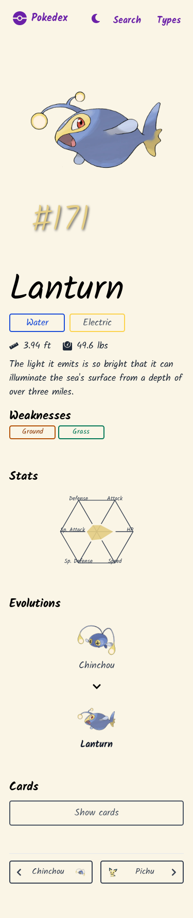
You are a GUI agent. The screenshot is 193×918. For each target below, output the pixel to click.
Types (169, 20)
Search (127, 20)
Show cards (97, 813)
